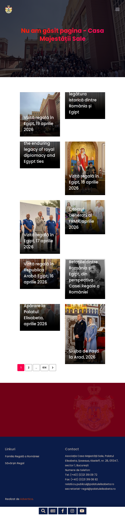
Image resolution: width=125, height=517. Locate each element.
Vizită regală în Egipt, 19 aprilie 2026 (39, 123)
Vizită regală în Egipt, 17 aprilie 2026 (39, 241)
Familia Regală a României (22, 456)
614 (44, 367)
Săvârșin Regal (14, 463)
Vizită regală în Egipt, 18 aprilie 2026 (84, 182)
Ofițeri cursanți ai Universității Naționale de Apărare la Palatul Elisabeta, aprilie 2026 (38, 306)
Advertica (26, 499)
